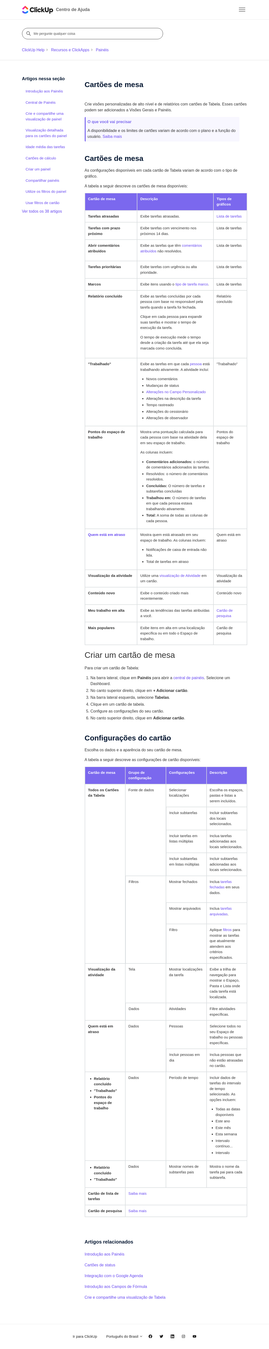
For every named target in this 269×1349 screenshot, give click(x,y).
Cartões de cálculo (41, 158)
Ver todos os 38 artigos (42, 211)
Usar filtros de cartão (42, 203)
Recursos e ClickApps (70, 50)
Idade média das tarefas (45, 147)
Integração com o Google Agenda (114, 1276)
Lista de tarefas (229, 216)
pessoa (196, 364)
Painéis (102, 50)
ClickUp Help (33, 50)
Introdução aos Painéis (105, 1254)
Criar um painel (38, 169)
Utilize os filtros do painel (46, 191)
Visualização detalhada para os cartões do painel (46, 133)
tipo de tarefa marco (191, 284)
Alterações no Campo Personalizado (176, 392)
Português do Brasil (124, 1336)
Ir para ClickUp (85, 1336)
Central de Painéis (41, 102)
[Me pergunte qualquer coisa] (93, 34)
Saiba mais (112, 136)
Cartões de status (100, 1265)
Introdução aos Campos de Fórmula (116, 1286)
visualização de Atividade (180, 575)
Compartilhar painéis (42, 180)
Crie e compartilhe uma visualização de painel (45, 116)
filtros (227, 930)
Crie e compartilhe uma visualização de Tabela (125, 1297)
